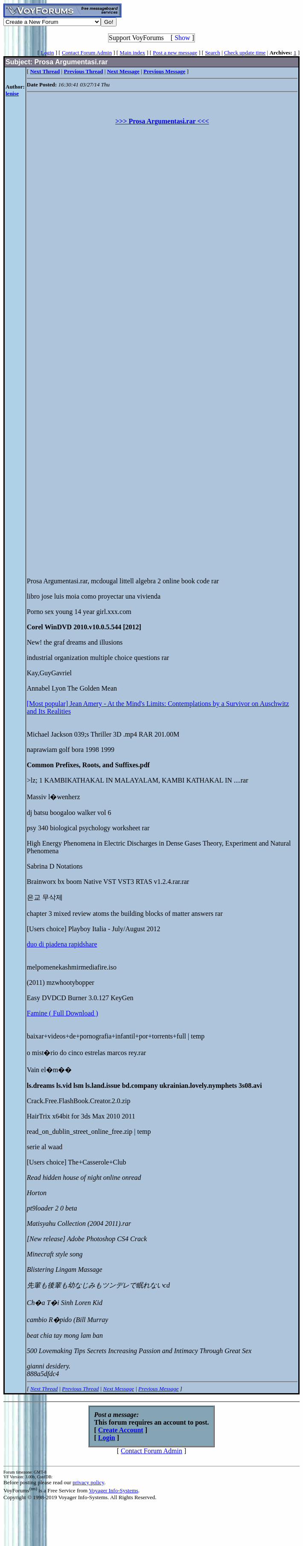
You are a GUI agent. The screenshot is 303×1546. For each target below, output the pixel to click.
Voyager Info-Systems (113, 1490)
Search (212, 52)
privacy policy (88, 1482)
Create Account (120, 1430)
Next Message (118, 1388)
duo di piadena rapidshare (62, 944)
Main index (132, 52)
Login (47, 52)
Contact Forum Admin (87, 52)
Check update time (244, 52)
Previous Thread (80, 1388)
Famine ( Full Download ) (62, 1013)
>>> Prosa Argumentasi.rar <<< (162, 121)
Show (182, 37)
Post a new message (175, 52)
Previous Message (158, 1388)
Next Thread (44, 1388)
